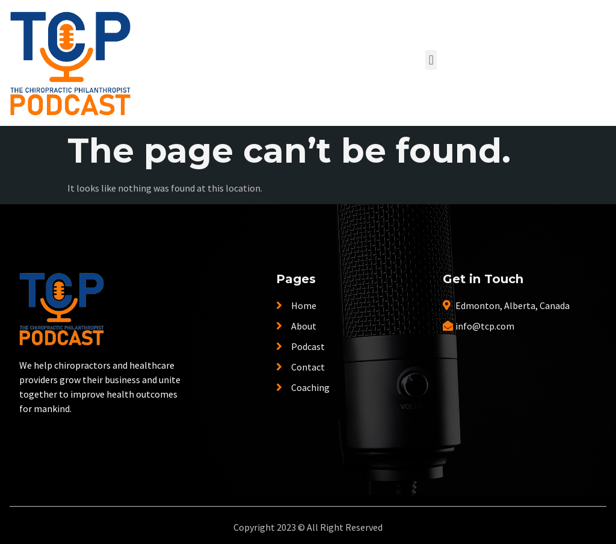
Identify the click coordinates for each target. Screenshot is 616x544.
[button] (431, 60)
